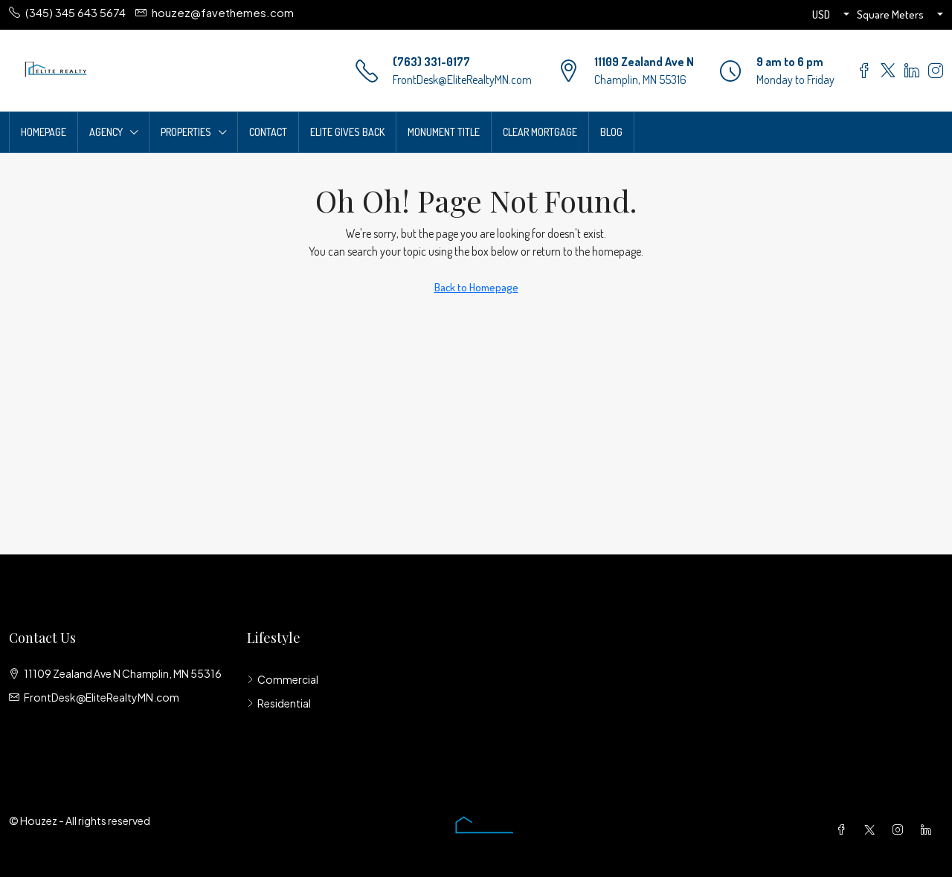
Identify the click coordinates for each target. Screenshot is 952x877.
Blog (611, 132)
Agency (106, 132)
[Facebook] (844, 829)
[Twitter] (872, 829)
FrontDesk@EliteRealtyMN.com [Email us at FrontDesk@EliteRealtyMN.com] (101, 697)
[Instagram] (900, 829)
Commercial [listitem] (282, 679)
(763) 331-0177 (431, 61)
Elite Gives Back (347, 132)
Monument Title (444, 132)
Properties (186, 132)
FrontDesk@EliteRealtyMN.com (462, 79)
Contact (268, 132)
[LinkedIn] (929, 829)
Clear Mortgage (540, 132)
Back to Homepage (476, 287)
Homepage (43, 132)
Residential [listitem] (279, 703)
